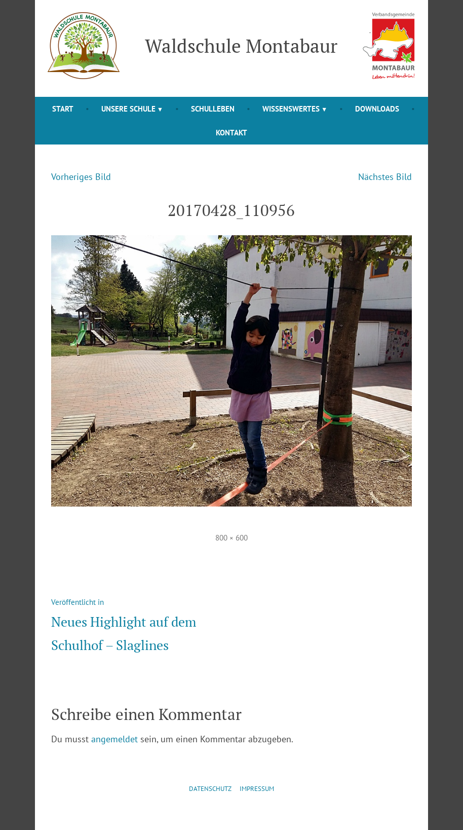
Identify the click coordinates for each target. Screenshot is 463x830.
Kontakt (231, 132)
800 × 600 (231, 538)
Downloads (377, 109)
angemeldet (114, 739)
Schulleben (213, 109)
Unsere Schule (128, 109)
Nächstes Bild (385, 177)
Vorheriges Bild (81, 177)
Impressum (257, 788)
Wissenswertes (291, 109)
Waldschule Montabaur (241, 45)
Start (62, 109)
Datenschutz (210, 788)
